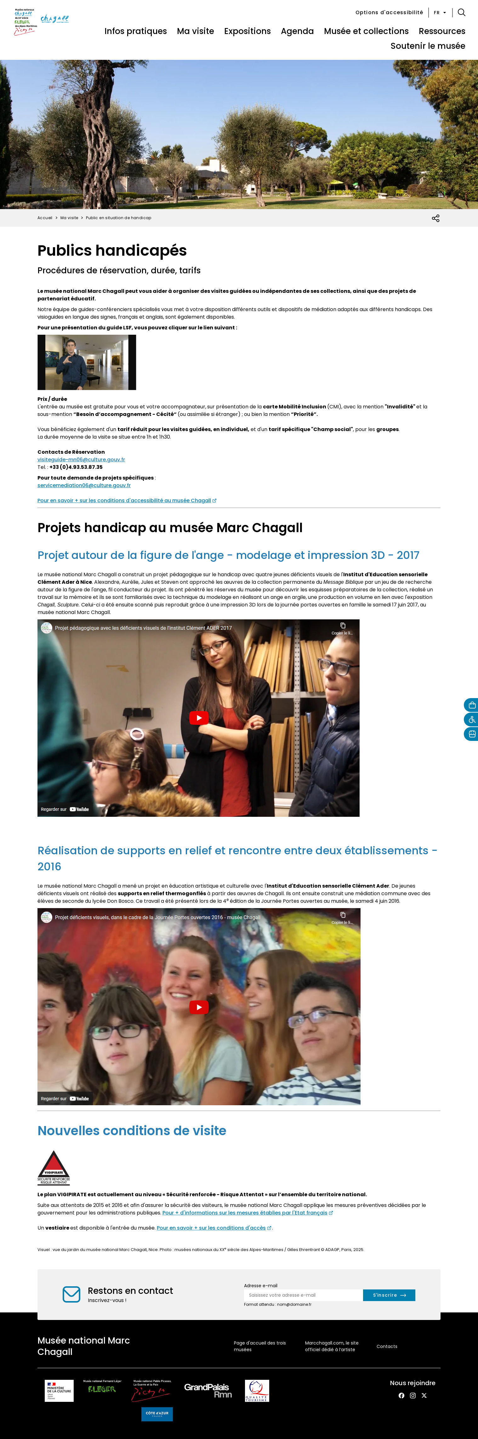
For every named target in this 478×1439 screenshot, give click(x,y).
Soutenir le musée (427, 46)
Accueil (45, 217)
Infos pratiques (136, 31)
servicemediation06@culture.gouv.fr (84, 485)
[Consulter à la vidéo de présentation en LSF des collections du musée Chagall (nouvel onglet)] (86, 362)
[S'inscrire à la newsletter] (389, 1295)
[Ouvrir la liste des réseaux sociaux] (436, 218)
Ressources (442, 31)
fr (440, 12)
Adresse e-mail (260, 1286)
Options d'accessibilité (390, 12)
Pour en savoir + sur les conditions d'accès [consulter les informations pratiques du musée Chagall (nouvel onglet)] (211, 1227)
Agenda (297, 31)
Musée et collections (366, 31)
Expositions (247, 31)
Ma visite (195, 31)
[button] (461, 12)
